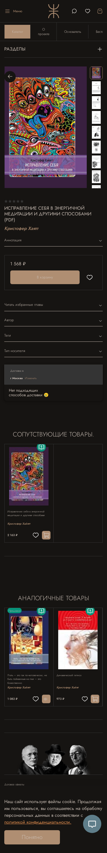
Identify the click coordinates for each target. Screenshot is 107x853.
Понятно (32, 837)
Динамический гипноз (68, 675)
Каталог (17, 31)
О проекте (43, 32)
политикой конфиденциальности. (37, 822)
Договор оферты (14, 785)
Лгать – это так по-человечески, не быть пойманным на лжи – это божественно (27, 678)
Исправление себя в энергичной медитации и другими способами (26, 513)
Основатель (72, 31)
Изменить (31, 378)
